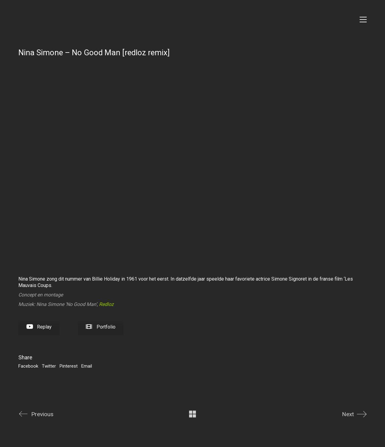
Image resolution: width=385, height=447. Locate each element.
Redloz (106, 304)
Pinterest (69, 366)
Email (86, 366)
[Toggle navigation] (363, 19)
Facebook (28, 366)
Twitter (49, 366)
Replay (39, 327)
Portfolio (101, 327)
